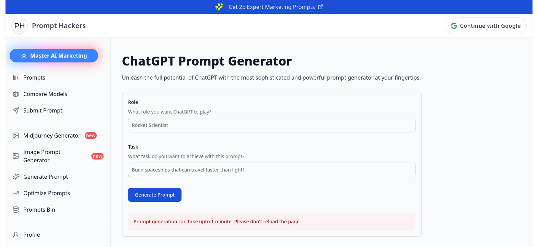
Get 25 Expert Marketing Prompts (276, 7)
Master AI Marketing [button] (54, 55)
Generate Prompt (155, 194)
